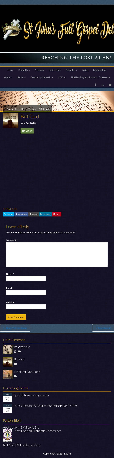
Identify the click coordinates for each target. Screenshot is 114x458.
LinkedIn (45, 214)
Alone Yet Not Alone (15, 327)
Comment (12, 240)
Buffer (34, 214)
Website (10, 302)
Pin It (56, 214)
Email (9, 288)
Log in (67, 453)
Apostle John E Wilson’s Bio (21, 427)
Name (10, 274)
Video (27, 131)
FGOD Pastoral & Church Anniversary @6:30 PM (45, 405)
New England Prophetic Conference (37, 430)
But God (19, 359)
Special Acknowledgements (31, 395)
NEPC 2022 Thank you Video (22, 445)
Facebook (21, 214)
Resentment (103, 327)
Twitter (8, 214)
